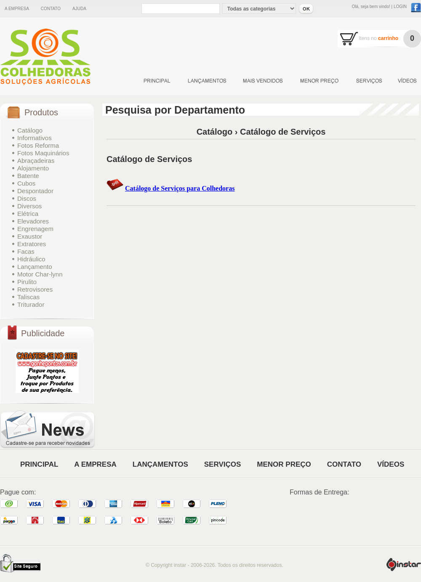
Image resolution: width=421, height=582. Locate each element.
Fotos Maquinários (43, 153)
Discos (26, 198)
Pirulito (27, 281)
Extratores (31, 243)
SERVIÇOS (222, 464)
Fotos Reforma (38, 145)
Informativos (34, 137)
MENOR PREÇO (284, 464)
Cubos (26, 183)
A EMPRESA (95, 464)
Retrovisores (35, 289)
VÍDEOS (390, 464)
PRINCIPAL (39, 464)
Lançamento (34, 266)
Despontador (35, 190)
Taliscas (28, 296)
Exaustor (29, 236)
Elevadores (33, 221)
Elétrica (27, 213)
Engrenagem (35, 228)
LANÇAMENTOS (160, 464)
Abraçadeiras (35, 160)
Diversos (29, 206)
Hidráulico (31, 259)
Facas (26, 251)
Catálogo (30, 130)
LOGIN (400, 6)
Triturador (30, 304)
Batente (28, 175)
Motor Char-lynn (40, 274)
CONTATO (344, 464)
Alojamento (33, 168)
